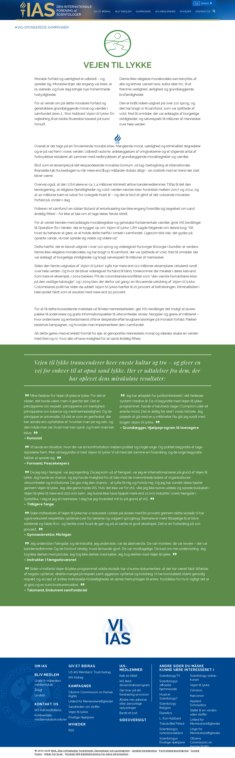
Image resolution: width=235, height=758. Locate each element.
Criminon (196, 690)
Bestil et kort (128, 713)
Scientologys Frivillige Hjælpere (172, 740)
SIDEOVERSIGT (133, 720)
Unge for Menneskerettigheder (203, 731)
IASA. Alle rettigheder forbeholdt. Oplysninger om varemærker (90, 750)
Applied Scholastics (198, 703)
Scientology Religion (167, 705)
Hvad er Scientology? (168, 696)
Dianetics (165, 713)
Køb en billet (128, 675)
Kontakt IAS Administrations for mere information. (97, 754)
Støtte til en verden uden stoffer (203, 712)
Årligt (38, 690)
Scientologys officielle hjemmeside (168, 685)
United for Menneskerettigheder (90, 701)
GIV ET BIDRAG (102, 11)
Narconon (197, 695)
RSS (71, 730)
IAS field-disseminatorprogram (134, 683)
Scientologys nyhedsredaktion (171, 731)
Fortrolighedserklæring (174, 750)
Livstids (40, 695)
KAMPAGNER (143, 11)
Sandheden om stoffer (84, 706)
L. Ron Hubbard (170, 718)
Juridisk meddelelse (144, 750)
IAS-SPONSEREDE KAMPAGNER (43, 27)
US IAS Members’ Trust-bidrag (89, 672)
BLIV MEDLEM (123, 11)
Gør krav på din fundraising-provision (134, 692)
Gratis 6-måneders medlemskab (48, 682)
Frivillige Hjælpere (81, 717)
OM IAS (41, 666)
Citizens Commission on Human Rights (90, 694)
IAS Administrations (48, 710)
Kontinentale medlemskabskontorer (49, 717)
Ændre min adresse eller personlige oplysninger (133, 703)
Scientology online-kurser (203, 677)
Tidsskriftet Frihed (171, 723)
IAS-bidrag (75, 677)
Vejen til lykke (78, 712)
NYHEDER (185, 11)
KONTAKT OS (203, 11)
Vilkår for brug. (53, 754)
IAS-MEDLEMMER (165, 11)
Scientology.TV (169, 675)
